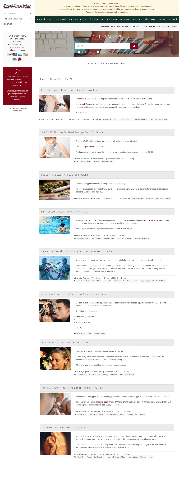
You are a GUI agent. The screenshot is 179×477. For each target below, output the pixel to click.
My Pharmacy (10, 14)
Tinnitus (143, 457)
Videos (101, 52)
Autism (98, 119)
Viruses (96, 162)
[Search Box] (102, 46)
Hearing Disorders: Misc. (115, 414)
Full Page (87, 119)
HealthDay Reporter (85, 317)
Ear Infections (125, 119)
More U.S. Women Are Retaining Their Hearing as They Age (72, 387)
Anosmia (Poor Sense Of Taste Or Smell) (92, 374)
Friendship (108, 281)
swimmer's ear (149, 220)
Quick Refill (135, 26)
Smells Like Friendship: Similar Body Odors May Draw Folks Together (77, 251)
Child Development (140, 119)
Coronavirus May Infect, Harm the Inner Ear (64, 427)
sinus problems (114, 183)
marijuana (130, 189)
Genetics (114, 374)
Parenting (153, 119)
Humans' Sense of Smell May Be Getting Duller (66, 342)
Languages (104, 26)
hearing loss (102, 402)
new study (81, 104)
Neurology (163, 119)
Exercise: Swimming (141, 238)
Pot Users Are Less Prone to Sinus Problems (64, 174)
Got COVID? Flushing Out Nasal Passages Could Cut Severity (72, 132)
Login (174, 26)
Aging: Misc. (82, 414)
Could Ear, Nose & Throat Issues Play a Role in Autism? (70, 90)
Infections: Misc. (108, 162)
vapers (91, 311)
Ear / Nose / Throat (110, 119)
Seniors (142, 414)
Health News (85, 52)
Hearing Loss (132, 414)
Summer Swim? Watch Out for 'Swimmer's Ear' (65, 211)
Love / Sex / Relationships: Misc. (89, 281)
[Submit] (134, 46)
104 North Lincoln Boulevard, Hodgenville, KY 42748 (59, 19)
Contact (8, 24)
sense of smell (100, 360)
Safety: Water (97, 238)
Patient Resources (13, 19)
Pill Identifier (122, 26)
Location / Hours (149, 26)
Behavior (117, 281)
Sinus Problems (137, 198)
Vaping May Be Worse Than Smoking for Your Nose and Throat (73, 294)
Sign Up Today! (164, 26)
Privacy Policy (17, 111)
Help (113, 26)
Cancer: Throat (99, 334)
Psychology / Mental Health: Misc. (152, 281)
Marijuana (149, 198)
